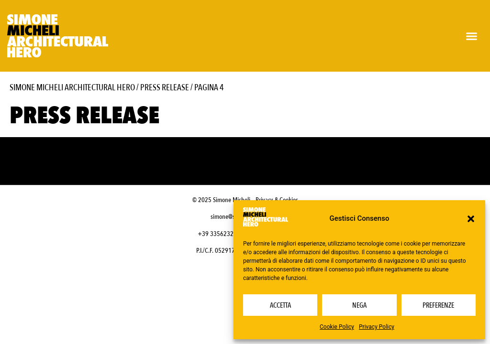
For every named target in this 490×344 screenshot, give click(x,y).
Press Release (164, 88)
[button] (471, 219)
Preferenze (438, 305)
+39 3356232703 (221, 233)
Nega (359, 305)
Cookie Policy (337, 326)
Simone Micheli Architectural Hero (72, 88)
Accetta (280, 305)
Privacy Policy (376, 326)
